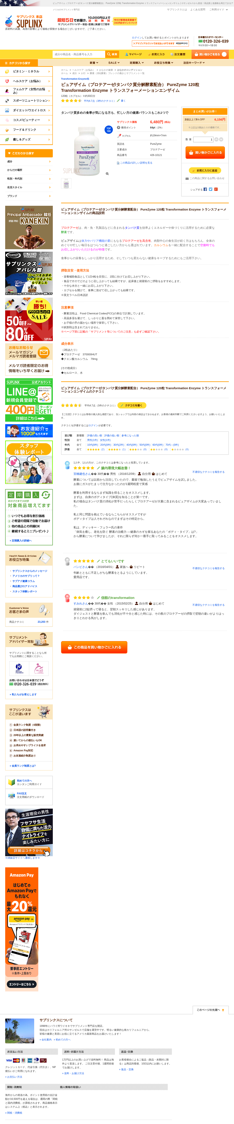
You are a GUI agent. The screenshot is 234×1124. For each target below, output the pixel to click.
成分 (9, 161)
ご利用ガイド (216, 9)
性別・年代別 (14, 178)
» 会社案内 (46, 1039)
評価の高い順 (94, 435)
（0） (138, 449)
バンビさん (81, 567)
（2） (96, 449)
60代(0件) (157, 444)
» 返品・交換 (126, 1069)
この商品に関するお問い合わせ (207, 178)
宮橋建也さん (82, 473)
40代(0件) (131, 444)
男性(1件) (92, 440)
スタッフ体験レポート (24, 591)
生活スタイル (14, 187)
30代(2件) (118, 444)
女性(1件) (105, 440)
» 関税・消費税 (13, 1112)
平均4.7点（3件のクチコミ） (100, 100)
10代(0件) (92, 444)
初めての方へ (24, 780)
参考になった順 (130, 435)
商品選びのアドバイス (24, 586)
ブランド (12, 196)
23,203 (41, 621)
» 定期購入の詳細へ (21, 540)
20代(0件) (105, 444)
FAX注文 (22, 793)
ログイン (137, 37)
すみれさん (81, 603)
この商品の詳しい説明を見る (136, 162)
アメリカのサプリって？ (26, 576)
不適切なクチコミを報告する (208, 471)
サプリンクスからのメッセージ (29, 571)
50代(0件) (144, 444)
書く (123, 100)
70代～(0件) (172, 444)
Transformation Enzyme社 (75, 79)
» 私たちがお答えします (23, 694)
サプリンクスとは (177, 9)
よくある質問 (197, 9)
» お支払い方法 (13, 1076)
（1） (117, 449)
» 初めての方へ (62, 1039)
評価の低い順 (111, 435)
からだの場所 (14, 170)
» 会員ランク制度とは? (23, 765)
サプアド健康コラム (23, 581)
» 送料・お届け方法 (73, 1073)
